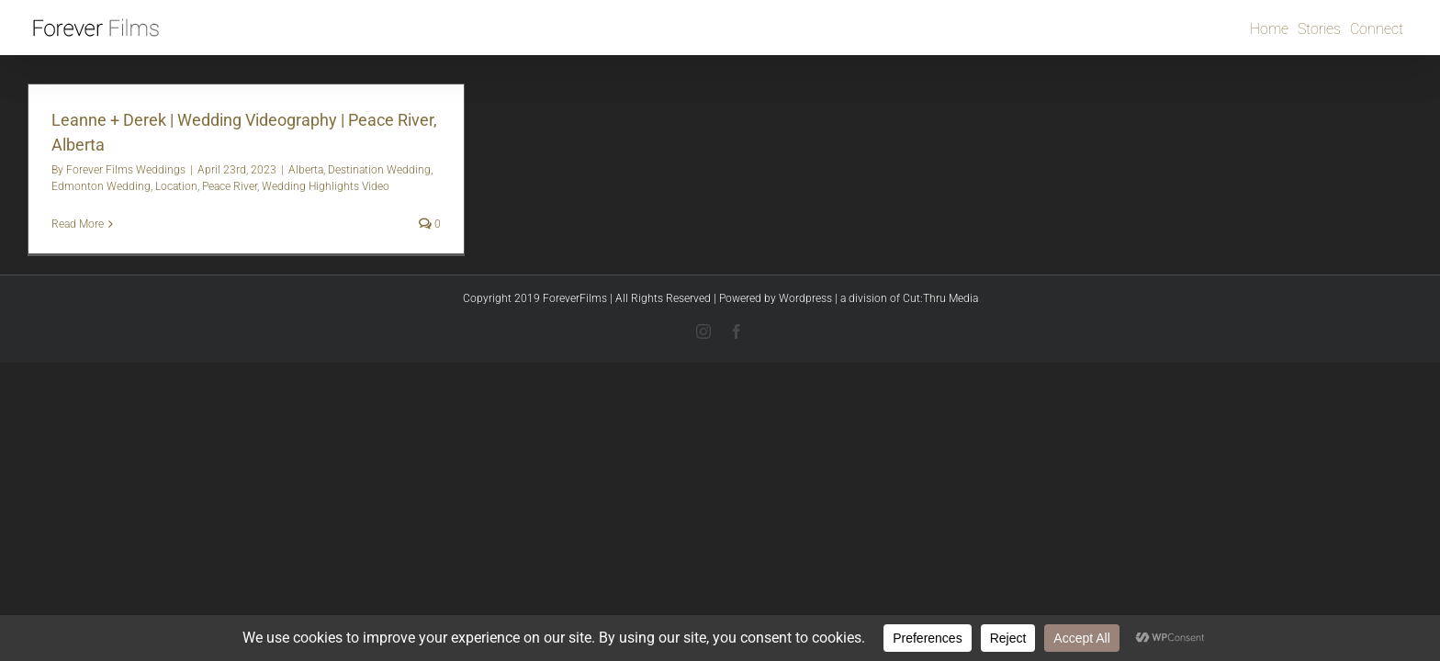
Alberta (305, 169)
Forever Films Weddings (126, 169)
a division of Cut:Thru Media (909, 298)
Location (176, 186)
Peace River (229, 186)
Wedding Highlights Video (325, 186)
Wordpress (805, 298)
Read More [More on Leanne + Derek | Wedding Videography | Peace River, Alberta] (77, 224)
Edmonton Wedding (101, 186)
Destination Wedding (379, 169)
